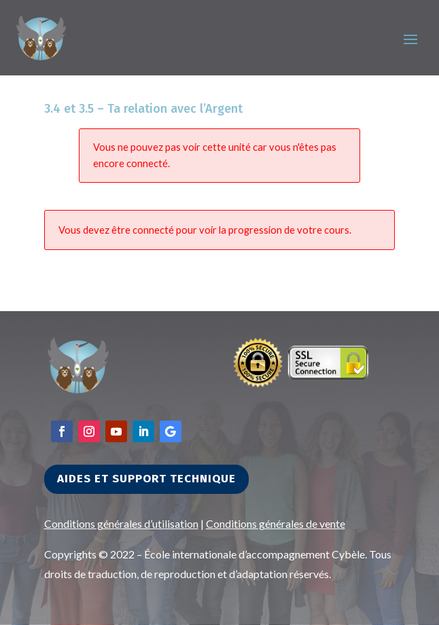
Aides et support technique (146, 478)
